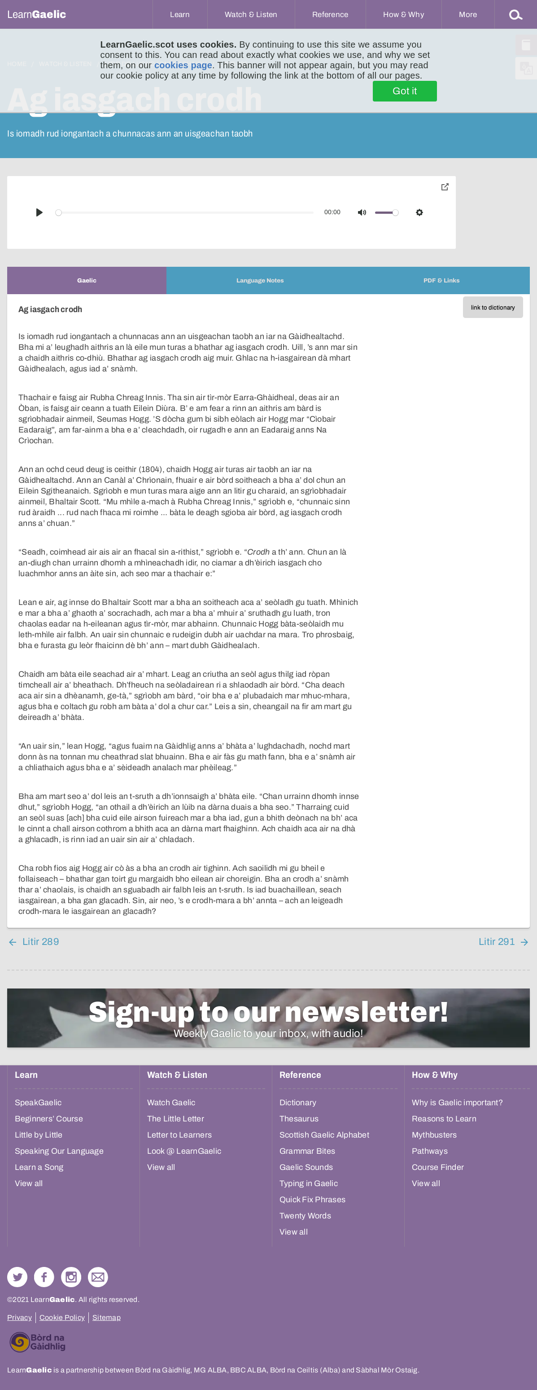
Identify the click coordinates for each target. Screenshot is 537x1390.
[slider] (185, 212)
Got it (405, 91)
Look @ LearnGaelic (184, 1151)
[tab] (86, 280)
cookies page (183, 65)
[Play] (39, 212)
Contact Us (98, 1277)
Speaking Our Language (59, 1151)
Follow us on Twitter (17, 1277)
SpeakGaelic (38, 1102)
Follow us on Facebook (44, 1277)
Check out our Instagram (71, 1277)
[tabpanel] (268, 611)
